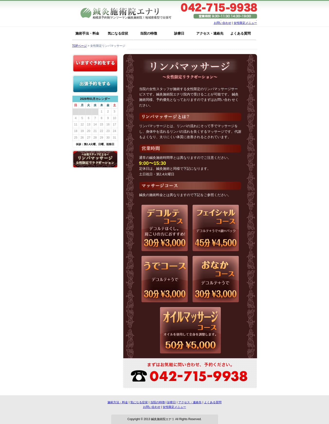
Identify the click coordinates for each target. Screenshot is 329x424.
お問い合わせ (222, 23)
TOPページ (79, 45)
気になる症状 (118, 33)
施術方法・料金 (117, 402)
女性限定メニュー (245, 23)
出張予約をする (95, 84)
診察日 (171, 402)
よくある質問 (240, 33)
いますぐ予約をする (95, 63)
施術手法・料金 (87, 33)
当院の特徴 (148, 33)
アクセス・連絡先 (209, 33)
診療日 (179, 33)
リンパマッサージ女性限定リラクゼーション (95, 159)
